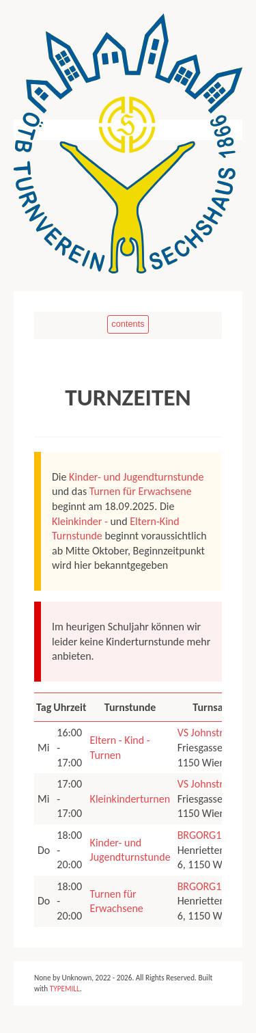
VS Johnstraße (208, 732)
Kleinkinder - (80, 521)
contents (127, 324)
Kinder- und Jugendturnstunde (136, 476)
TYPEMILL (65, 988)
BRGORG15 (202, 835)
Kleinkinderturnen (130, 798)
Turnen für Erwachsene (140, 491)
